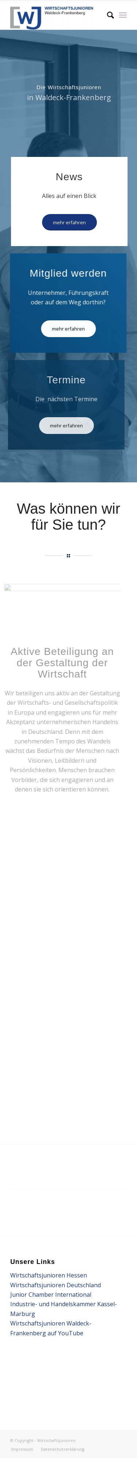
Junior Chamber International (50, 1295)
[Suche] (107, 14)
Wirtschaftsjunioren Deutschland (55, 1285)
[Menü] (123, 15)
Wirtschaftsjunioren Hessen (48, 1275)
